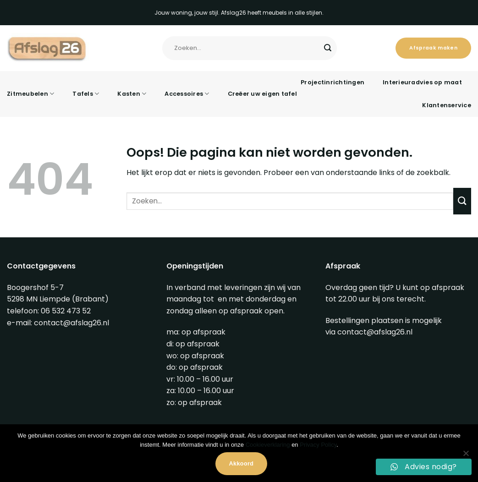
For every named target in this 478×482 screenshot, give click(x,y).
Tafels (85, 93)
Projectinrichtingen (332, 82)
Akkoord (241, 463)
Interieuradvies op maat (422, 82)
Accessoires (187, 93)
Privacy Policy (318, 444)
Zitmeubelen (30, 93)
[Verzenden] (327, 48)
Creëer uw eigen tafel (262, 94)
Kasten (131, 93)
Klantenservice (446, 105)
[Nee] (465, 456)
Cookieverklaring (268, 444)
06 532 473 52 (66, 311)
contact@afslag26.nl (71, 323)
